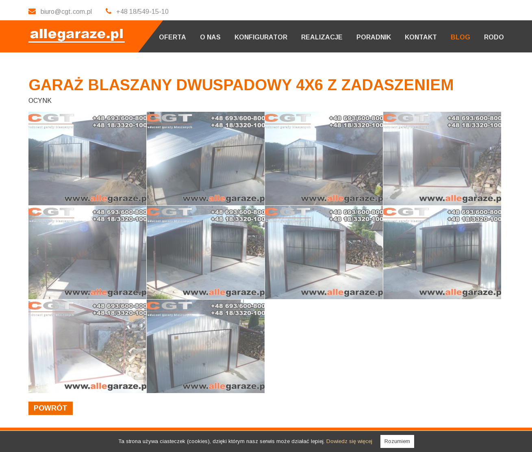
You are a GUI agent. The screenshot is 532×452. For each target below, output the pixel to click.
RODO (494, 37)
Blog (460, 37)
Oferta (172, 37)
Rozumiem (397, 441)
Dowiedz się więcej (349, 441)
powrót (50, 408)
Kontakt (421, 37)
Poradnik (373, 37)
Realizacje (322, 37)
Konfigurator (261, 37)
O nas (210, 37)
